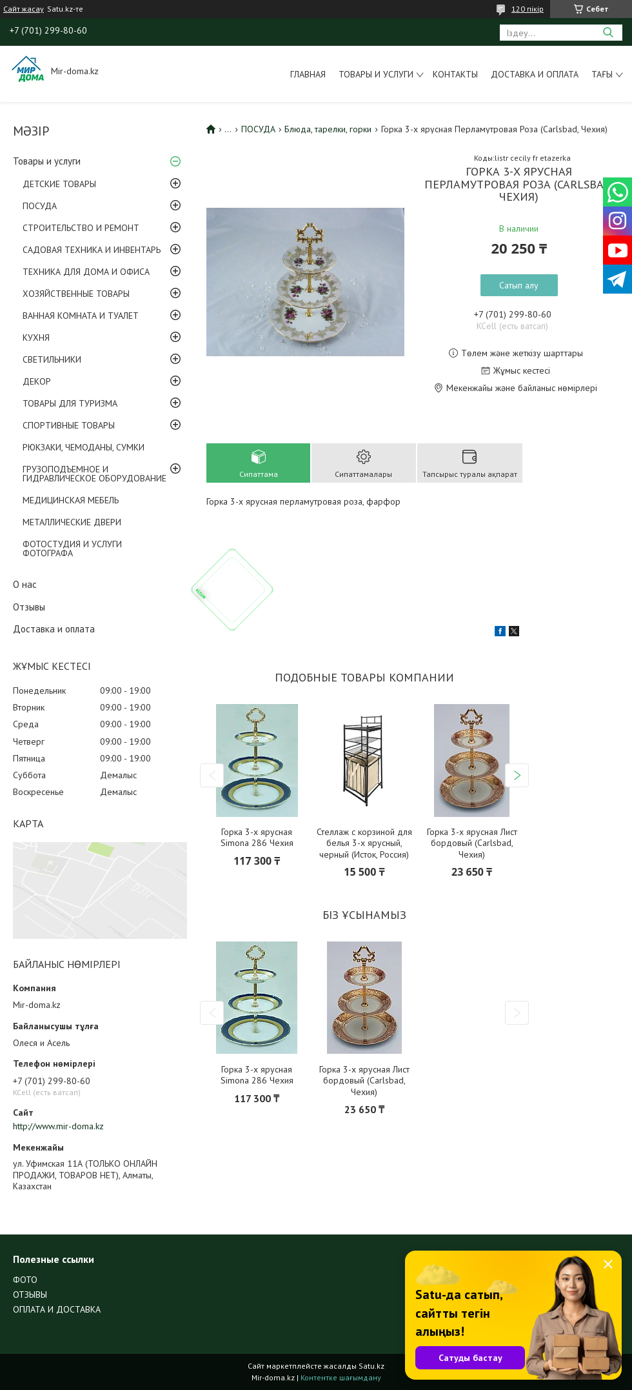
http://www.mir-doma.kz (58, 1126)
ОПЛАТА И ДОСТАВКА (57, 1309)
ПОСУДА (40, 206)
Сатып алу (518, 285)
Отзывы (29, 607)
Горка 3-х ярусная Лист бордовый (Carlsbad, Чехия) (472, 843)
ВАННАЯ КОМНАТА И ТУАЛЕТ (81, 315)
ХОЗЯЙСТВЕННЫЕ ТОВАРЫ (76, 293)
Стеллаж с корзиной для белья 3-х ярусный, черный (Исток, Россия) (364, 843)
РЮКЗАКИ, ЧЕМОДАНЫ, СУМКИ (83, 447)
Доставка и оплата (534, 74)
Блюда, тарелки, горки (327, 129)
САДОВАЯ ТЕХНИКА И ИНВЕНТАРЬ (92, 250)
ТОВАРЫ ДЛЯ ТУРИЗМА (70, 403)
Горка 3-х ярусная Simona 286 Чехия (257, 838)
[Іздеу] (607, 33)
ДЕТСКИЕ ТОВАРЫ (59, 184)
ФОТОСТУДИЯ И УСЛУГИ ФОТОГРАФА (72, 548)
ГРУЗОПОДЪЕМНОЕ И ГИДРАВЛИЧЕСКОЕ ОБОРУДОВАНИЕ (94, 473)
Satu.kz (371, 1366)
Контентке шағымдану (341, 1377)
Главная (308, 74)
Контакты (455, 74)
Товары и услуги (376, 74)
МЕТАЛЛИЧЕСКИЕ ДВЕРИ (72, 522)
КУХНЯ (36, 337)
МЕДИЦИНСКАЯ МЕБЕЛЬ (71, 500)
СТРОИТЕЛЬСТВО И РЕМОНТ (81, 228)
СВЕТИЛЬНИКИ (52, 359)
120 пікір (527, 9)
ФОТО (25, 1279)
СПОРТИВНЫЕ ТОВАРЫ (69, 425)
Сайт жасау (23, 9)
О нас (25, 584)
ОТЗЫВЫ (30, 1294)
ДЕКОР (37, 381)
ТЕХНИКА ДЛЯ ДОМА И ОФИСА (86, 271)
